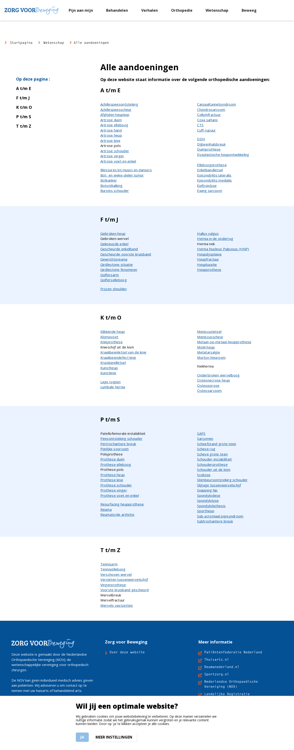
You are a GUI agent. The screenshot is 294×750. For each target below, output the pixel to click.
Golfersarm (109, 274)
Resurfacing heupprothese (122, 504)
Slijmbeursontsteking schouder (222, 480)
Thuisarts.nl (216, 659)
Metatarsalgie (208, 352)
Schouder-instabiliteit (214, 459)
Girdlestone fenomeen (118, 269)
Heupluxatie (207, 264)
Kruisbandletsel (113, 362)
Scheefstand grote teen (216, 443)
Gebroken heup (113, 233)
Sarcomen (205, 438)
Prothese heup (112, 474)
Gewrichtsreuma (113, 259)
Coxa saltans (207, 120)
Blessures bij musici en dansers (126, 170)
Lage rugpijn (110, 381)
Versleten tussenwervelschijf (124, 579)
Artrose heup (111, 135)
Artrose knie (110, 140)
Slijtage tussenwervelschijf (219, 485)
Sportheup (205, 510)
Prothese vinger (113, 490)
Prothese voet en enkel (119, 495)
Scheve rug (206, 449)
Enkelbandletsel (210, 170)
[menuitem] (81, 10)
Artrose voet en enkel (118, 161)
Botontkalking (111, 185)
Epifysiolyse (207, 185)
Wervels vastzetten (116, 605)
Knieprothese (111, 342)
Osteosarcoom (209, 390)
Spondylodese (208, 495)
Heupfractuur (208, 259)
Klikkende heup (112, 331)
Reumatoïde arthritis (117, 514)
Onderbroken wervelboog (218, 375)
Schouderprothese (212, 464)
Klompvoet (109, 336)
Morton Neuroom (211, 357)
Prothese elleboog (115, 464)
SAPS (201, 433)
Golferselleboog (113, 280)
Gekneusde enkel (114, 244)
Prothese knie (111, 480)
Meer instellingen (114, 737)
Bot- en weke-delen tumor (122, 175)
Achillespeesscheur (116, 109)
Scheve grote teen (212, 454)
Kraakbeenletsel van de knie (123, 352)
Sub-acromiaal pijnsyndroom (220, 516)
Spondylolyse (208, 500)
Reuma (106, 509)
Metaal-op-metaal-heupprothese (224, 342)
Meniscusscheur (210, 336)
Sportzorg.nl (216, 674)
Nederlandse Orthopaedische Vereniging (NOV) (231, 684)
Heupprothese (209, 269)
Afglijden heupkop (115, 114)
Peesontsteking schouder (121, 438)
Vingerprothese (113, 584)
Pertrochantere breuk (118, 443)
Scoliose (203, 474)
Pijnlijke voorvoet (114, 449)
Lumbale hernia (112, 387)
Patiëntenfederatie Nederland (233, 652)
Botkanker (108, 180)
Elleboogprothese (211, 165)
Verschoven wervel (116, 574)
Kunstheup (109, 367)
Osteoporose (208, 385)
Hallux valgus (208, 233)
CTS (200, 125)
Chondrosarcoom (211, 109)
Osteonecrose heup (213, 380)
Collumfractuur (209, 114)
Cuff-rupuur (206, 130)
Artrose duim (111, 120)
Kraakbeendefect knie (118, 357)
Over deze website (127, 652)
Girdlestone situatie (116, 264)
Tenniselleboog (113, 569)
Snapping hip (207, 490)
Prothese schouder (116, 485)
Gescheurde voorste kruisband (125, 254)
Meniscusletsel (209, 331)
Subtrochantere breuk (215, 521)
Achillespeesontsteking (119, 104)
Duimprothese (208, 149)
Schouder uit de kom (213, 469)
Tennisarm (109, 564)
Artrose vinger (112, 156)
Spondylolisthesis (211, 505)
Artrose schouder (114, 151)
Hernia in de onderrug (215, 238)
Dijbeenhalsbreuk (211, 144)
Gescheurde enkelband (119, 249)
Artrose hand (111, 130)
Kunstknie (108, 373)
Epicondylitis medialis (214, 180)
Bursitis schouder (114, 190)
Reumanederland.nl (221, 667)
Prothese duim (112, 459)
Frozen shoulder (113, 289)
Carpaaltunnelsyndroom (216, 104)
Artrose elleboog (114, 125)
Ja (82, 737)
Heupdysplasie (209, 254)
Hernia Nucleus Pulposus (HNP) (223, 249)
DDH (201, 139)
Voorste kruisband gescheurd (124, 589)
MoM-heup (206, 347)
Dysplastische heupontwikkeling (223, 154)
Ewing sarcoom (209, 190)
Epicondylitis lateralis (214, 175)
